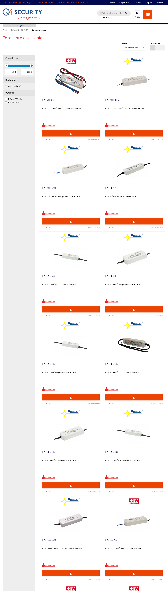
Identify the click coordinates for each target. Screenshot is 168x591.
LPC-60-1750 (112, 101)
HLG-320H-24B (113, 377)
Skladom (105, 17)
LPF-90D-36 (48, 285)
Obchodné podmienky (54, 555)
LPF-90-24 (79, 193)
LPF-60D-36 (142, 193)
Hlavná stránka (10, 518)
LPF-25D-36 (111, 193)
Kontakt (7, 528)
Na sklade (14, 86)
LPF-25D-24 (48, 193)
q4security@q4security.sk (20, 2)
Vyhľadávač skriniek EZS (55, 546)
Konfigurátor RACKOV (54, 550)
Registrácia (124, 2)
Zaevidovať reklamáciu (55, 560)
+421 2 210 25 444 (47, 2)
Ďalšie (159, 2)
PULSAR (13, 102)
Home (113, 2)
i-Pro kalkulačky (51, 537)
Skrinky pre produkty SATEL (57, 541)
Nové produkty (51, 528)
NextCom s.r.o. (113, 585)
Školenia (137, 2)
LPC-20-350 (48, 101)
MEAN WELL (15, 99)
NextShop (72, 585)
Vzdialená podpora (53, 532)
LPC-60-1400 (80, 377)
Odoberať (154, 481)
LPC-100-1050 (81, 101)
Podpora (149, 2)
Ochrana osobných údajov (56, 518)
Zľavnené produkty (53, 523)
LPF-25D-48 (80, 285)
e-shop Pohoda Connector (91, 585)
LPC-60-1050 (49, 377)
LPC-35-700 (142, 285)
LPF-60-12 (141, 101)
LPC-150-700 (112, 285)
